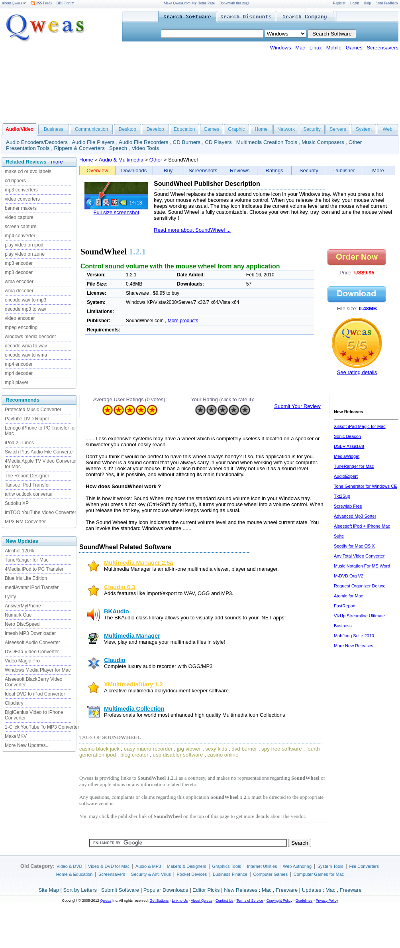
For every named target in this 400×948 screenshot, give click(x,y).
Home (261, 129)
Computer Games (270, 874)
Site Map (49, 890)
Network (286, 129)
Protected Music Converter (33, 409)
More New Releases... (355, 645)
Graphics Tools (226, 866)
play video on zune (25, 254)
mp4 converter (20, 235)
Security (311, 129)
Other (355, 142)
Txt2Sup (342, 496)
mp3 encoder (19, 263)
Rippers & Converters (79, 148)
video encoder (20, 318)
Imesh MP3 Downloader (30, 633)
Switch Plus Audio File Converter (39, 452)
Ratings (274, 170)
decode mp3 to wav (25, 309)
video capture (19, 217)
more (57, 162)
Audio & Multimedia (121, 160)
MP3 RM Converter (25, 521)
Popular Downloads (165, 890)
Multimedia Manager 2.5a (138, 563)
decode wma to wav (26, 346)
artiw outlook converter (29, 494)
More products (183, 320)
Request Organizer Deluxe (360, 585)
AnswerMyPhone (23, 606)
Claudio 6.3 (119, 587)
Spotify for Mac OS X (354, 546)
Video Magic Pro (22, 661)
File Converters (364, 866)
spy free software (281, 749)
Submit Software (120, 890)
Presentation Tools (27, 148)
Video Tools (145, 148)
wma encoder (19, 281)
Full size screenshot (116, 212)
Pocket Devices (192, 874)
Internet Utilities (262, 866)
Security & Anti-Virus (151, 874)
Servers (337, 129)
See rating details (357, 372)
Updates (311, 890)
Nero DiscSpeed (22, 624)
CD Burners (187, 142)
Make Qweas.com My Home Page (189, 3)
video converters (22, 199)
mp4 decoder (19, 373)
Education (184, 129)
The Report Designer (27, 476)
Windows (280, 48)
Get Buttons (159, 901)
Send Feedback (387, 3)
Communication (91, 129)
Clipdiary (14, 703)
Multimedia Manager (132, 636)
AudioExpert (346, 476)
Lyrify (10, 596)
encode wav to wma (26, 355)
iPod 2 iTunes (19, 442)
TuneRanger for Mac (27, 560)
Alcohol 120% (19, 551)
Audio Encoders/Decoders (37, 142)
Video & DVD (69, 866)
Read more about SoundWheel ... (192, 230)
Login (354, 3)
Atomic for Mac (348, 595)
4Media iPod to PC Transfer (34, 569)
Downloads (134, 170)
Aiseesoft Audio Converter (32, 642)
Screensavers (382, 48)
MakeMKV (16, 736)
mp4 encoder (19, 364)
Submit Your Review (297, 406)
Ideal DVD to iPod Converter (35, 694)
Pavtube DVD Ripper (27, 419)
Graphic (236, 129)
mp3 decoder (19, 272)
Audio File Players (93, 142)
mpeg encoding (21, 327)
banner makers (21, 208)
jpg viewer (189, 749)
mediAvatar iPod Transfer (32, 587)
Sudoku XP (17, 503)
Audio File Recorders (143, 142)
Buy (168, 170)
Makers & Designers (186, 866)
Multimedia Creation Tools (266, 142)
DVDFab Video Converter (32, 651)
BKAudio (116, 611)
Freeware (287, 890)
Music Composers (323, 142)
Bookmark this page (234, 3)
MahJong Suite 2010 (354, 635)
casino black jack (99, 749)
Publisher (344, 170)
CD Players (218, 142)
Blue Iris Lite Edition (26, 578)
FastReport (344, 605)
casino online (223, 755)
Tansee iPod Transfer (27, 485)
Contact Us (224, 901)
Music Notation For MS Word (362, 566)
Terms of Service (249, 901)
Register (339, 3)
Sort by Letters (80, 890)
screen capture (20, 226)
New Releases (240, 890)
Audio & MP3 (148, 866)
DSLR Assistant (349, 446)
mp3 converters (21, 190)
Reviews (239, 170)
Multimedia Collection (134, 709)
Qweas (105, 901)
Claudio (114, 660)
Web (387, 129)
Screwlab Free (348, 506)
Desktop (127, 129)
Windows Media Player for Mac (38, 670)
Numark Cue (18, 615)
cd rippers (15, 180)
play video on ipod (24, 245)
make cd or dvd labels (28, 171)
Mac (300, 48)
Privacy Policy (327, 901)
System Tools (330, 866)
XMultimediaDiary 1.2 (133, 684)
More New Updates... (27, 745)
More (378, 170)
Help (367, 3)
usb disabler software (178, 755)
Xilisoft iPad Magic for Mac (360, 426)
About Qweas (14, 3)
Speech (118, 148)
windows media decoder (30, 336)
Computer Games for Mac (319, 874)
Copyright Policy (279, 901)
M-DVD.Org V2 (348, 576)
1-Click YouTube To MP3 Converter (42, 727)
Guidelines (304, 901)
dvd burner (244, 749)
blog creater (134, 755)
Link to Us (180, 901)
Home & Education (74, 874)
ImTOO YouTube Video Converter (40, 512)
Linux (316, 48)
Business (53, 129)
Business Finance (230, 874)
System (364, 129)
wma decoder (19, 291)
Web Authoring (297, 866)
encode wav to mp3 (25, 300)
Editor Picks (206, 890)
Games (354, 48)
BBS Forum (66, 3)
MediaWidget (346, 456)
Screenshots (202, 170)
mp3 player (16, 382)
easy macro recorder (148, 749)
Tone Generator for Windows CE (365, 486)
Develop (155, 129)
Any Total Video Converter (359, 556)
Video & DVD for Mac (108, 866)
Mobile (333, 48)
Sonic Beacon (347, 436)
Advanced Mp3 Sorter (355, 516)
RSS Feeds (41, 3)
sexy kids (216, 749)
